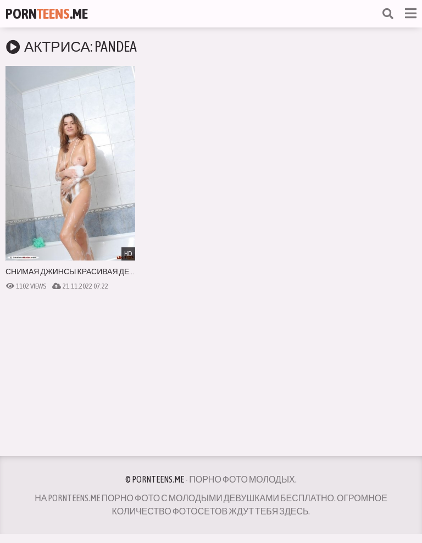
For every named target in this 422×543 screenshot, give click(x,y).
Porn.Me (46, 13)
